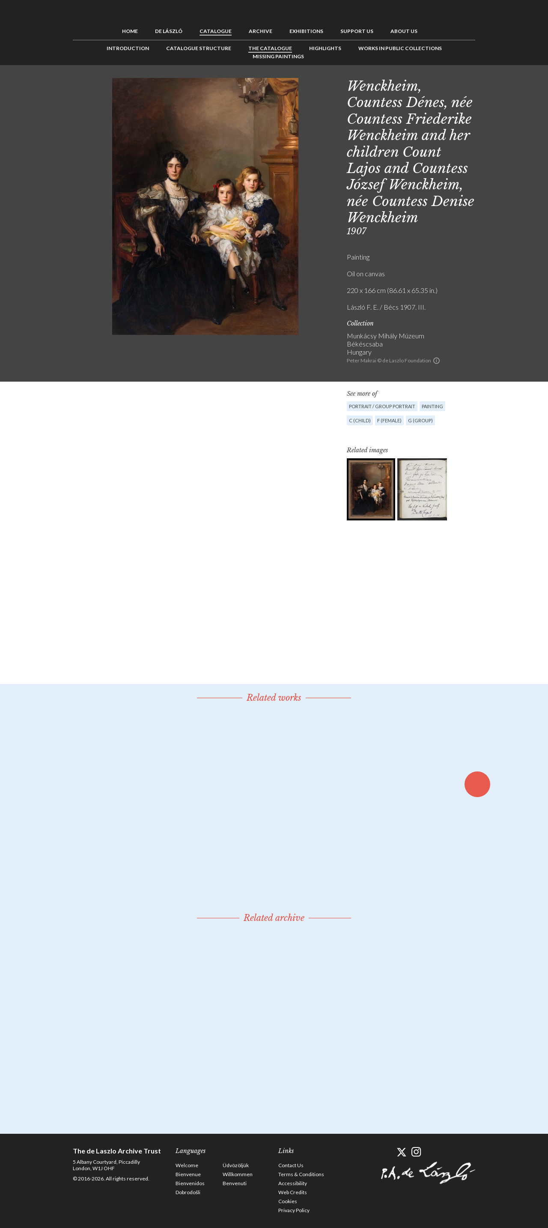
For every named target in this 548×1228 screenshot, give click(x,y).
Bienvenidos (190, 1183)
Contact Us (291, 1165)
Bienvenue (188, 1174)
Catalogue (216, 31)
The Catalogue (270, 48)
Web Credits (292, 1192)
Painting (432, 406)
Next (516, 84)
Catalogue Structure (198, 48)
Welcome (187, 1165)
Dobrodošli (188, 1192)
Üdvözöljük (236, 1165)
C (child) (360, 420)
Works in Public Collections (400, 48)
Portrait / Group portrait (382, 406)
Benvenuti (235, 1183)
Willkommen (238, 1174)
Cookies (287, 1201)
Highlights (325, 48)
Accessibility (292, 1183)
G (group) (420, 420)
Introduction (128, 48)
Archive (260, 31)
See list (503, 84)
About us (403, 31)
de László (168, 31)
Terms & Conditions (301, 1174)
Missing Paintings (278, 56)
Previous (490, 84)
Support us (356, 31)
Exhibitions (306, 31)
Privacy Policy (294, 1210)
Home (130, 31)
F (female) (389, 420)
